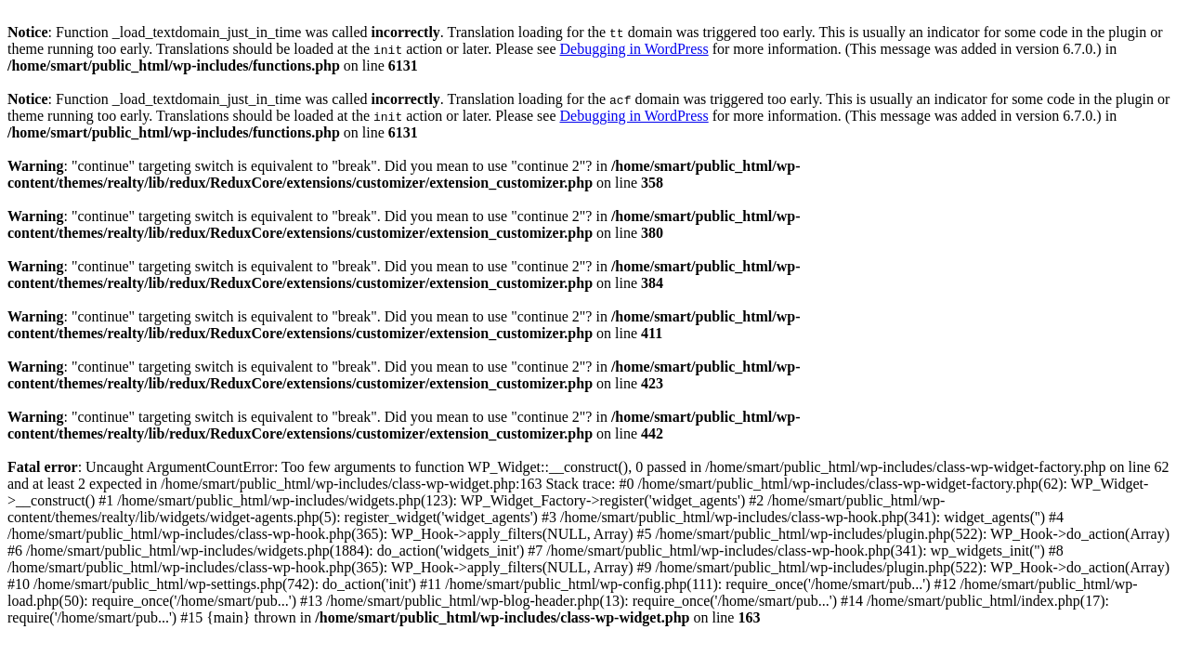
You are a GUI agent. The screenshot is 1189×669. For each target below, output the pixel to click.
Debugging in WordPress (633, 49)
